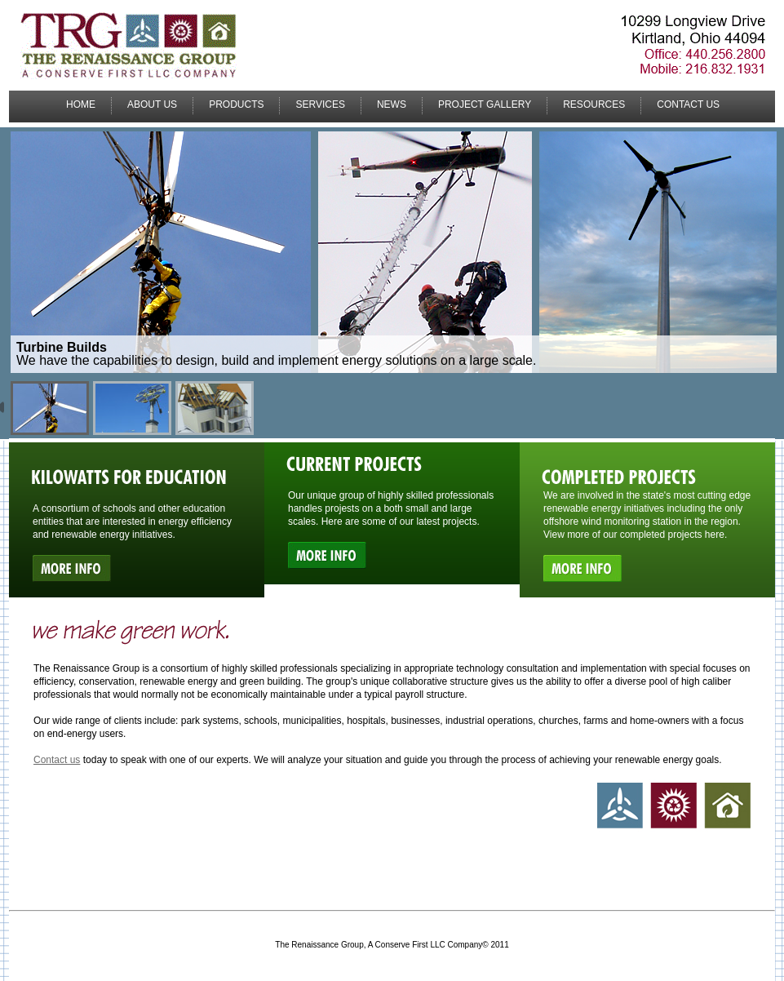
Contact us (56, 760)
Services (319, 104)
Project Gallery (484, 104)
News (391, 104)
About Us (152, 104)
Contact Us (688, 104)
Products (236, 104)
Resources (594, 104)
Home (80, 104)
